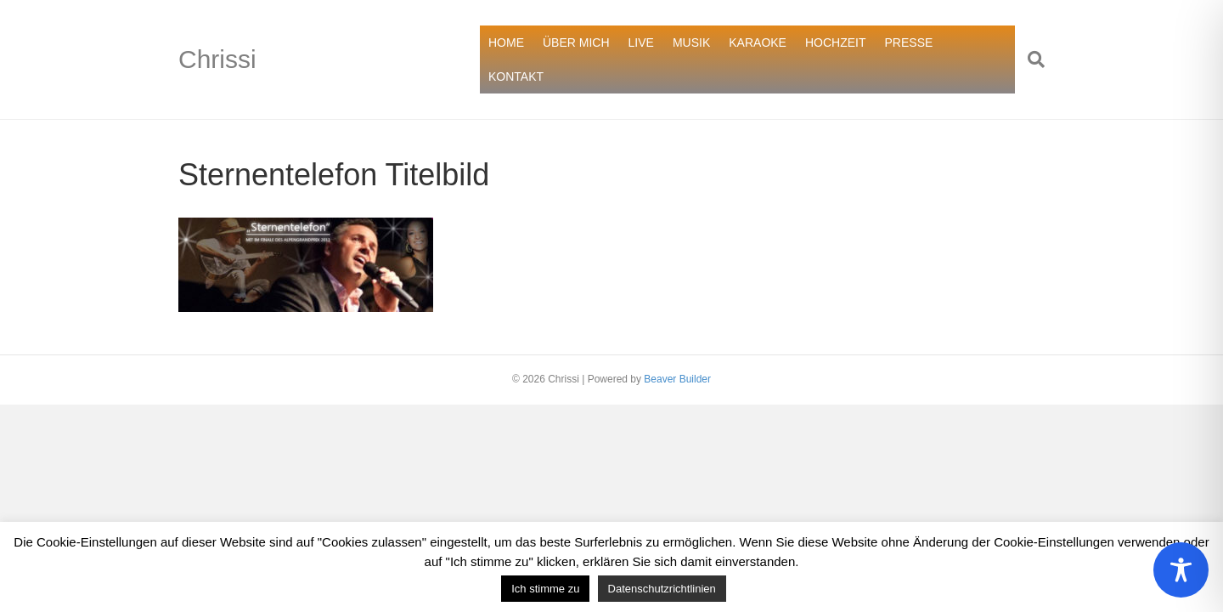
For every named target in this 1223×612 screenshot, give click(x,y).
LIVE (641, 42)
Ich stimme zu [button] (545, 588)
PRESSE (909, 42)
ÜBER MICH (576, 42)
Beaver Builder (677, 379)
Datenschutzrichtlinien (662, 588)
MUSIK (691, 42)
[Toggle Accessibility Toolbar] (1181, 570)
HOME (506, 42)
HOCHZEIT (835, 42)
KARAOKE (757, 42)
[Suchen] (1030, 59)
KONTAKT (516, 76)
